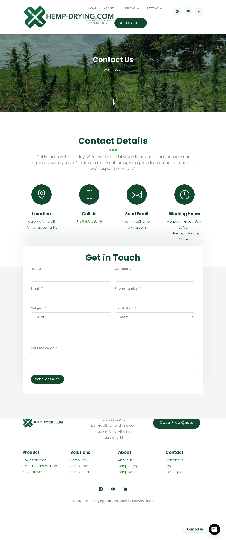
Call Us (89, 228)
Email (35, 303)
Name (36, 283)
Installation (124, 322)
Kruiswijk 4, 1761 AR (41, 235)
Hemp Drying (128, 466)
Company (123, 283)
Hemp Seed (79, 472)
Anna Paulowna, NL (42, 241)
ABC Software (33, 472)
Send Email (136, 228)
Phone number (127, 303)
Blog (169, 466)
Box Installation (34, 460)
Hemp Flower (80, 466)
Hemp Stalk (79, 460)
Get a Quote (176, 472)
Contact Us (175, 460)
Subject (37, 322)
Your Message (42, 362)
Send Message (47, 393)
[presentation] (62, 347)
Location (41, 228)
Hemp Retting (129, 472)
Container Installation (40, 466)
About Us (125, 460)
